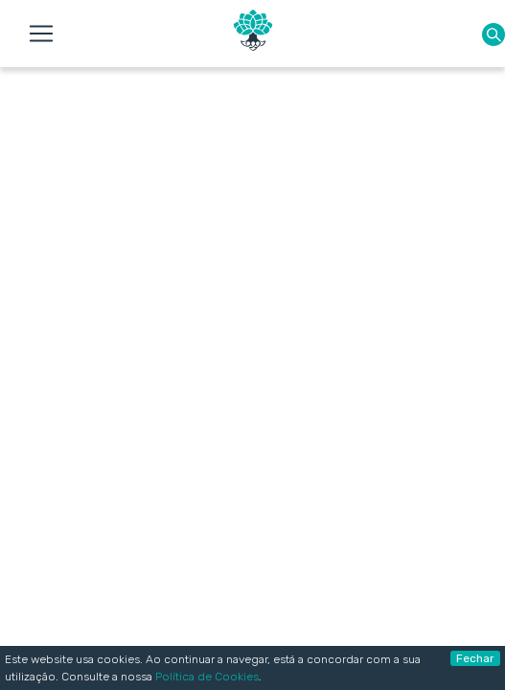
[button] (493, 34)
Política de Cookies (207, 676)
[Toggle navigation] (41, 33)
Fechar (475, 658)
